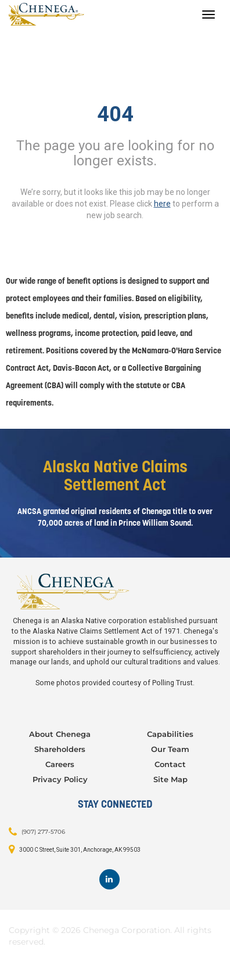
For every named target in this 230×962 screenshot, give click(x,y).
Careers (59, 764)
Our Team (170, 749)
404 (115, 114)
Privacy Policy (60, 779)
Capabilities (170, 734)
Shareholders (59, 749)
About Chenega (60, 734)
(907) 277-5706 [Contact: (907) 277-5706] (43, 832)
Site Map (170, 779)
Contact (170, 764)
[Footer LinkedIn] (109, 879)
